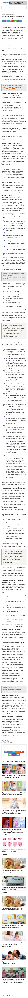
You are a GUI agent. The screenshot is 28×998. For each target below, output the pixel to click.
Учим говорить (6, 2)
